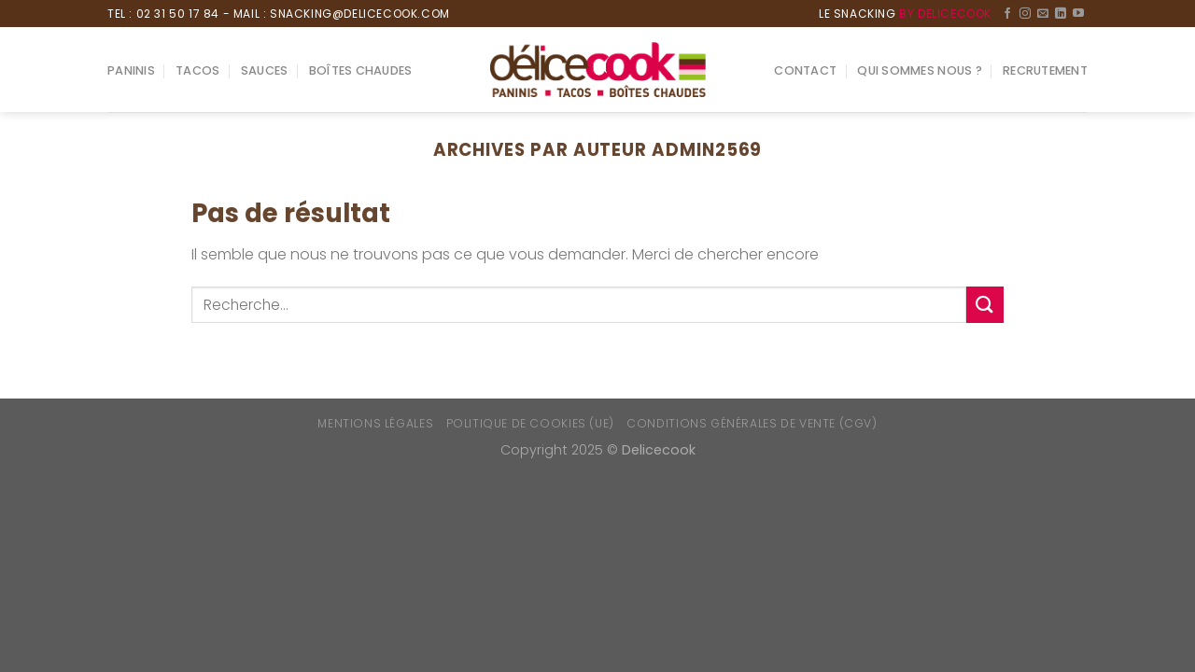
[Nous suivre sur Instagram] (1025, 14)
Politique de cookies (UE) (530, 423)
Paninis (131, 70)
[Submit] (985, 305)
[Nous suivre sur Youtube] (1078, 14)
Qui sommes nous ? (919, 70)
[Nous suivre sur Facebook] (1007, 14)
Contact (805, 70)
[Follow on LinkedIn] (1060, 14)
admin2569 (707, 149)
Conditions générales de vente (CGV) (751, 423)
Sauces (264, 70)
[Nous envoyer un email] (1042, 14)
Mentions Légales (375, 423)
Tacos (197, 70)
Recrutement (1045, 70)
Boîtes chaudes (361, 70)
